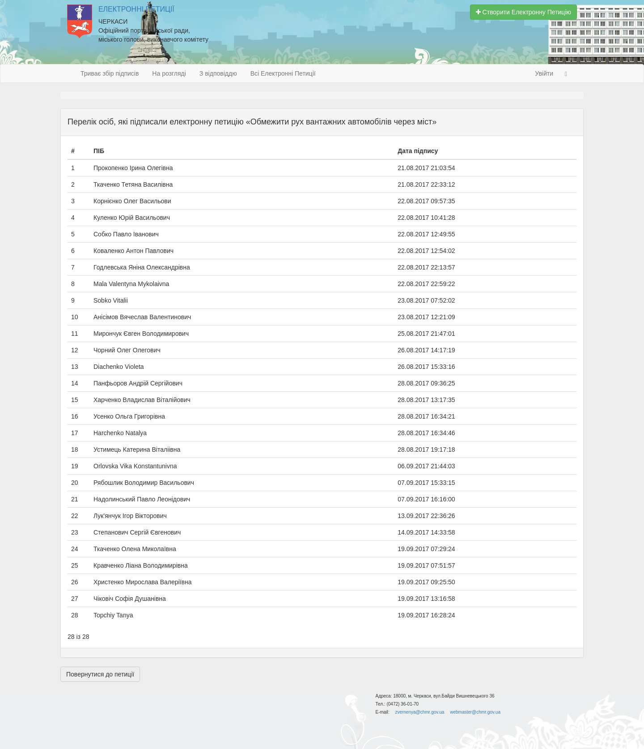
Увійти (544, 73)
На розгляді (169, 73)
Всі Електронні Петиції (283, 73)
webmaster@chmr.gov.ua (475, 712)
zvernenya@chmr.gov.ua (419, 712)
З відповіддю (218, 73)
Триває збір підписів (109, 73)
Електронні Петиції (136, 9)
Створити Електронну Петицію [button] (523, 12)
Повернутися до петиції (100, 674)
